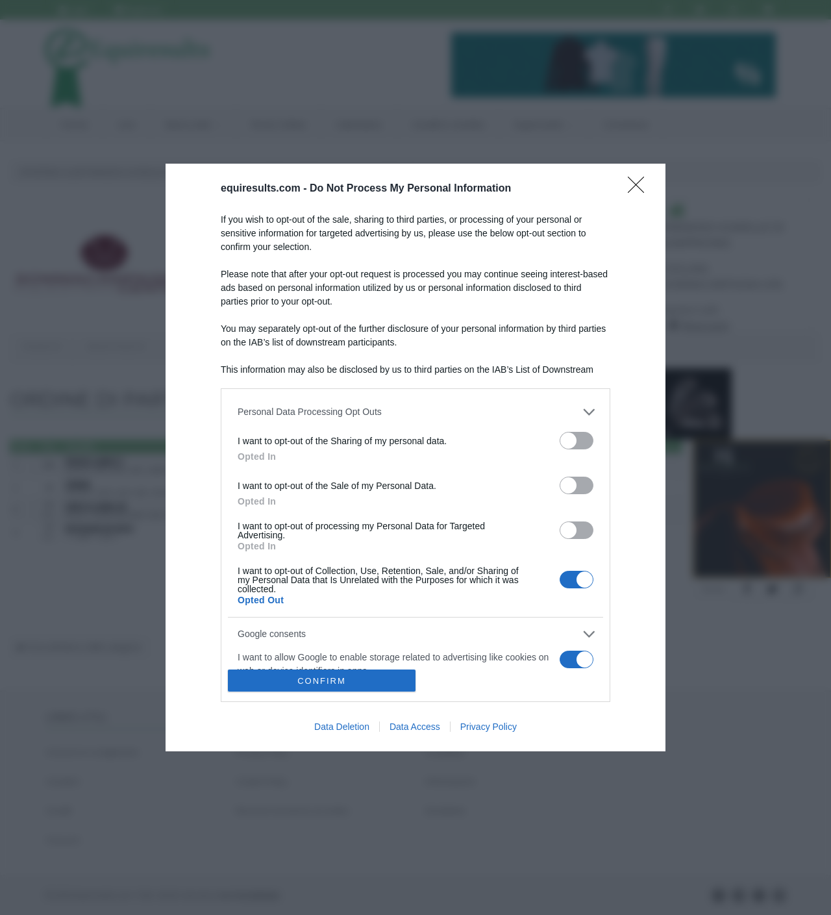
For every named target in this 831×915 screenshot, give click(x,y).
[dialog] (415, 458)
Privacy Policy (488, 726)
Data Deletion (341, 726)
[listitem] (415, 412)
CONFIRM (321, 681)
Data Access (415, 726)
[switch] (576, 440)
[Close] (640, 189)
